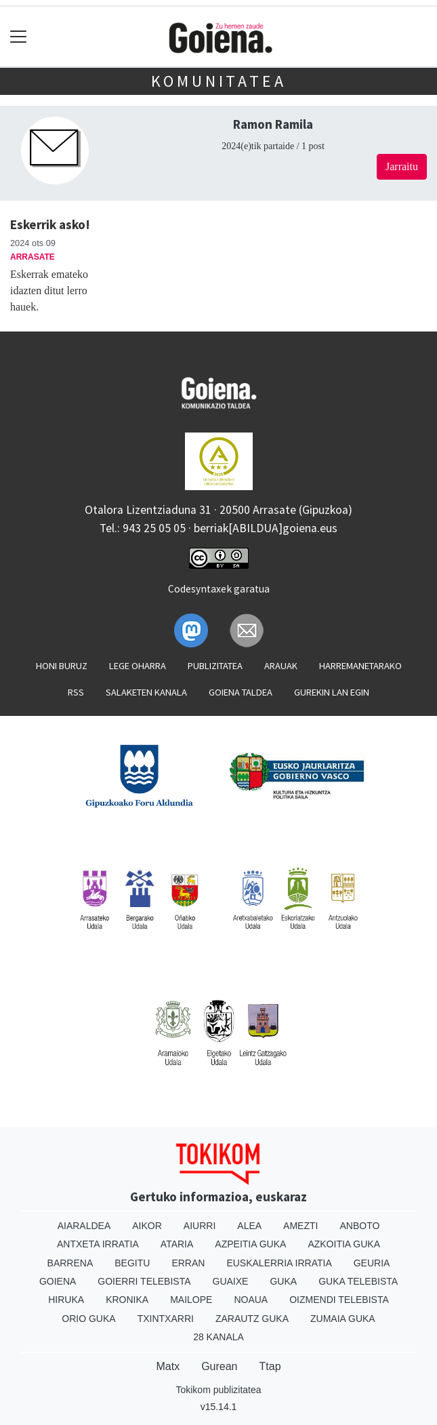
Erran (188, 1263)
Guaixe (231, 1281)
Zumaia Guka (342, 1318)
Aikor (147, 1225)
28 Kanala (218, 1336)
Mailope (191, 1299)
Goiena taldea (240, 692)
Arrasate (32, 257)
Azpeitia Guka (250, 1244)
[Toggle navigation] (18, 37)
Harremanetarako (360, 666)
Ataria (177, 1244)
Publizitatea (215, 666)
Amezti (300, 1225)
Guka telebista (358, 1281)
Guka (283, 1281)
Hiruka (66, 1299)
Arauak (280, 666)
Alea (249, 1225)
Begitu (132, 1263)
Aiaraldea (84, 1225)
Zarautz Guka (252, 1318)
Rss (76, 692)
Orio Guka (88, 1318)
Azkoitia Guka (344, 1244)
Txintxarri (166, 1318)
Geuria (372, 1263)
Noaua (251, 1299)
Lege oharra (137, 666)
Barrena (70, 1263)
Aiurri (199, 1225)
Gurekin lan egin (331, 692)
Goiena (57, 1281)
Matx (168, 1366)
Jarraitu (402, 166)
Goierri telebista (144, 1281)
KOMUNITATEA (219, 81)
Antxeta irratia (98, 1244)
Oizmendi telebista (339, 1299)
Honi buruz (61, 666)
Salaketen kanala (146, 692)
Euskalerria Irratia (278, 1263)
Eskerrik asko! (50, 224)
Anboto (359, 1225)
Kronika (127, 1299)
